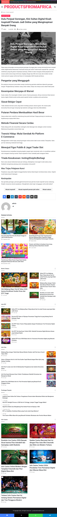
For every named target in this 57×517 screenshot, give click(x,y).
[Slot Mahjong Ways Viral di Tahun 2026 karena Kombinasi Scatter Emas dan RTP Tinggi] (14, 280)
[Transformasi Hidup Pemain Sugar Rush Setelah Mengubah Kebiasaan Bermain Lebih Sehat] (14, 250)
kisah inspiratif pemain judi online (29, 189)
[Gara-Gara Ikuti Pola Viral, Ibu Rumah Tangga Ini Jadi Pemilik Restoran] (14, 226)
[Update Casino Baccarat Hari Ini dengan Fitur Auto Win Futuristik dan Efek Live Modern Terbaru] (43, 431)
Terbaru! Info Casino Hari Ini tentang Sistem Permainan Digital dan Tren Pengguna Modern (13, 497)
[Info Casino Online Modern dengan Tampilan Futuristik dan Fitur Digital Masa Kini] (14, 457)
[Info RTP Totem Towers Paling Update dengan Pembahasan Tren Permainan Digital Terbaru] (5, 326)
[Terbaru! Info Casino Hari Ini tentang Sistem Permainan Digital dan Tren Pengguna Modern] (14, 484)
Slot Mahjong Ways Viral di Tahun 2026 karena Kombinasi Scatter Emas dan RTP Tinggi (14, 291)
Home (3, 12)
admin (4, 29)
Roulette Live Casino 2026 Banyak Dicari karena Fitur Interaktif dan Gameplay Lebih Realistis (14, 442)
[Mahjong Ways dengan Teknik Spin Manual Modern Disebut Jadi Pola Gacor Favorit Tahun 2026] (34, 285)
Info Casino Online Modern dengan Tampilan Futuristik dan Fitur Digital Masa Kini (14, 469)
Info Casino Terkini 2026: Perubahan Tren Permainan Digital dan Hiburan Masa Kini (42, 467)
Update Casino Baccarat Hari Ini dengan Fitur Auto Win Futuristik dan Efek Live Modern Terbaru (42, 442)
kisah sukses (47, 189)
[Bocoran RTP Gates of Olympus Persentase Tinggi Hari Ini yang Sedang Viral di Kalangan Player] (5, 319)
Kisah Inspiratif (10, 12)
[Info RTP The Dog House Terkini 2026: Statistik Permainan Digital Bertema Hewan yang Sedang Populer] (5, 333)
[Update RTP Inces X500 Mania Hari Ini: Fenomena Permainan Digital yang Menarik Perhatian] (5, 341)
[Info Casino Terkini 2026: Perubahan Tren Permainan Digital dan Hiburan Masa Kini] (43, 456)
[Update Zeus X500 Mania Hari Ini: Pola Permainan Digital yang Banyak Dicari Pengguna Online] (51, 384)
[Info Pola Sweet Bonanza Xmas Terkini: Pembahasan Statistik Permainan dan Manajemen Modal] (51, 376)
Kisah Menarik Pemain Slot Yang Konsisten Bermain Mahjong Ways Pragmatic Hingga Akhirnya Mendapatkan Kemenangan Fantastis (41, 237)
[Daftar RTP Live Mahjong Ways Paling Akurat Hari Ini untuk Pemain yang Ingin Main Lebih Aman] (34, 276)
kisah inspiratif (10, 189)
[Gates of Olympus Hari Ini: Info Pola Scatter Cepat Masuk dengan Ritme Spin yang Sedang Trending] (51, 362)
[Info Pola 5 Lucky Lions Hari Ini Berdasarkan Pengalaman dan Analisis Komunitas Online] (51, 369)
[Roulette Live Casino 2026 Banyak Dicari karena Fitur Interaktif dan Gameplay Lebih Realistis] (34, 295)
